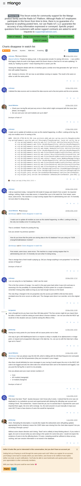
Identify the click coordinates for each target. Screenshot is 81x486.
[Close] (77, 449)
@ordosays (23, 211)
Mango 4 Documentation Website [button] (35, 37)
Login (14, 469)
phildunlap (11, 330)
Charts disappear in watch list (32, 214)
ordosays (11, 56)
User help (6, 50)
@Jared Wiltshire (21, 56)
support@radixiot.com (46, 32)
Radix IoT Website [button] (14, 37)
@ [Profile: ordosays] (12, 214)
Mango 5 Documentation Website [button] (61, 37)
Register (7, 469)
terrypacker (12, 310)
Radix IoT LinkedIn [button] (40, 40)
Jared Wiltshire (13, 105)
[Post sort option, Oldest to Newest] (65, 50)
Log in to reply (73, 50)
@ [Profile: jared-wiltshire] (14, 59)
